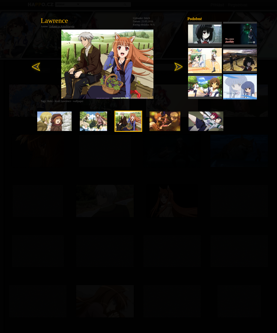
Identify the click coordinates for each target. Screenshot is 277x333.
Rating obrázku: (141, 24)
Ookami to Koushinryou (61, 26)
